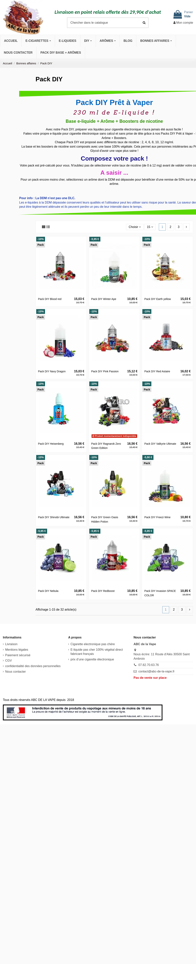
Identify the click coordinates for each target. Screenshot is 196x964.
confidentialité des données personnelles (33, 666)
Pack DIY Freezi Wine (157, 517)
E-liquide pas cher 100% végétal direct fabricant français (97, 651)
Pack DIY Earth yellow (157, 299)
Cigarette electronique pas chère (93, 644)
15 (150, 227)
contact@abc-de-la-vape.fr (156, 671)
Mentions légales (16, 649)
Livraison (11, 644)
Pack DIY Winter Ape (103, 299)
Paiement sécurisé (17, 655)
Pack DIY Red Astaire (157, 371)
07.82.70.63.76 (148, 665)
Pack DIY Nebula (48, 590)
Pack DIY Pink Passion (105, 371)
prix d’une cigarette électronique (92, 659)
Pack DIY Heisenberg (51, 443)
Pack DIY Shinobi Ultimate (54, 517)
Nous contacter (15, 671)
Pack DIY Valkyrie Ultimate (160, 443)
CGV (8, 660)
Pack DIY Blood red (50, 299)
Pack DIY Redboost (103, 590)
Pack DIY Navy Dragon (52, 371)
